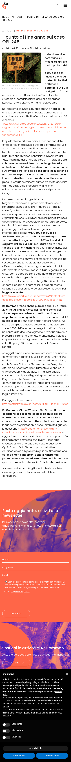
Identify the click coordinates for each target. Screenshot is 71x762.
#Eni (19, 30)
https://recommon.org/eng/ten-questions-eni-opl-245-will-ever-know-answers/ (31, 430)
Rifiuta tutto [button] (19, 755)
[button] (66, 673)
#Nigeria (29, 30)
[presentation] (25, 601)
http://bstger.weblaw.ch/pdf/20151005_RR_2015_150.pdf (35, 404)
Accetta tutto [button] (52, 755)
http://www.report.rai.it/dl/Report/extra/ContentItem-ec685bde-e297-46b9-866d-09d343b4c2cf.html (34, 298)
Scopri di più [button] (35, 748)
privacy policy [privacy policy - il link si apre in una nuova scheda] (31, 682)
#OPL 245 (42, 30)
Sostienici (16, 662)
